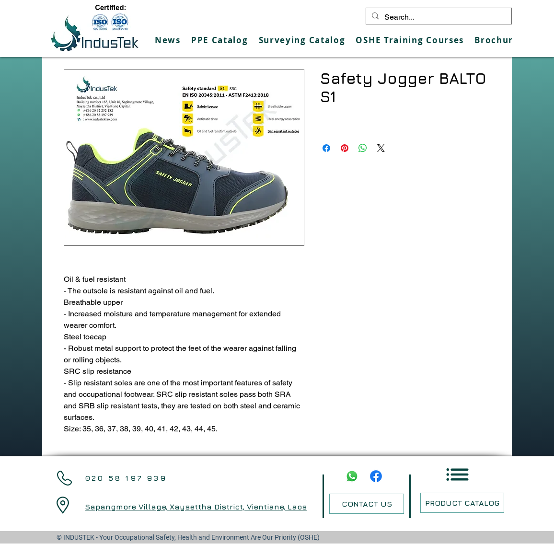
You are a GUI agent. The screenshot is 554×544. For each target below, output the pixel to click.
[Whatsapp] (352, 476)
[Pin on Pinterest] (344, 148)
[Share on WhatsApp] (363, 148)
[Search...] (437, 17)
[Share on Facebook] (326, 148)
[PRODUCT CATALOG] (462, 503)
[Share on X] (381, 148)
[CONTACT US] (366, 504)
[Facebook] (376, 476)
